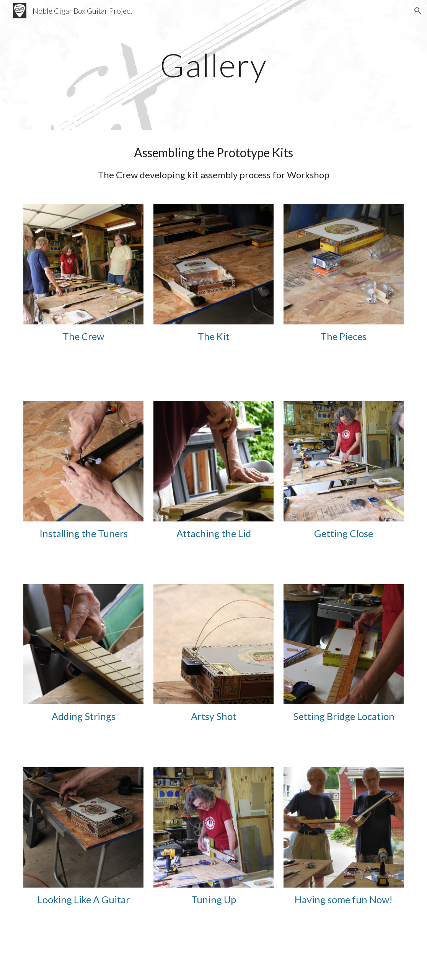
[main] (213, 65)
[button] (418, 11)
